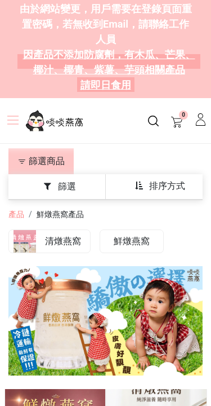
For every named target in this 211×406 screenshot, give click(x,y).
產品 (16, 214)
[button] (159, 186)
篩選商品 (41, 161)
